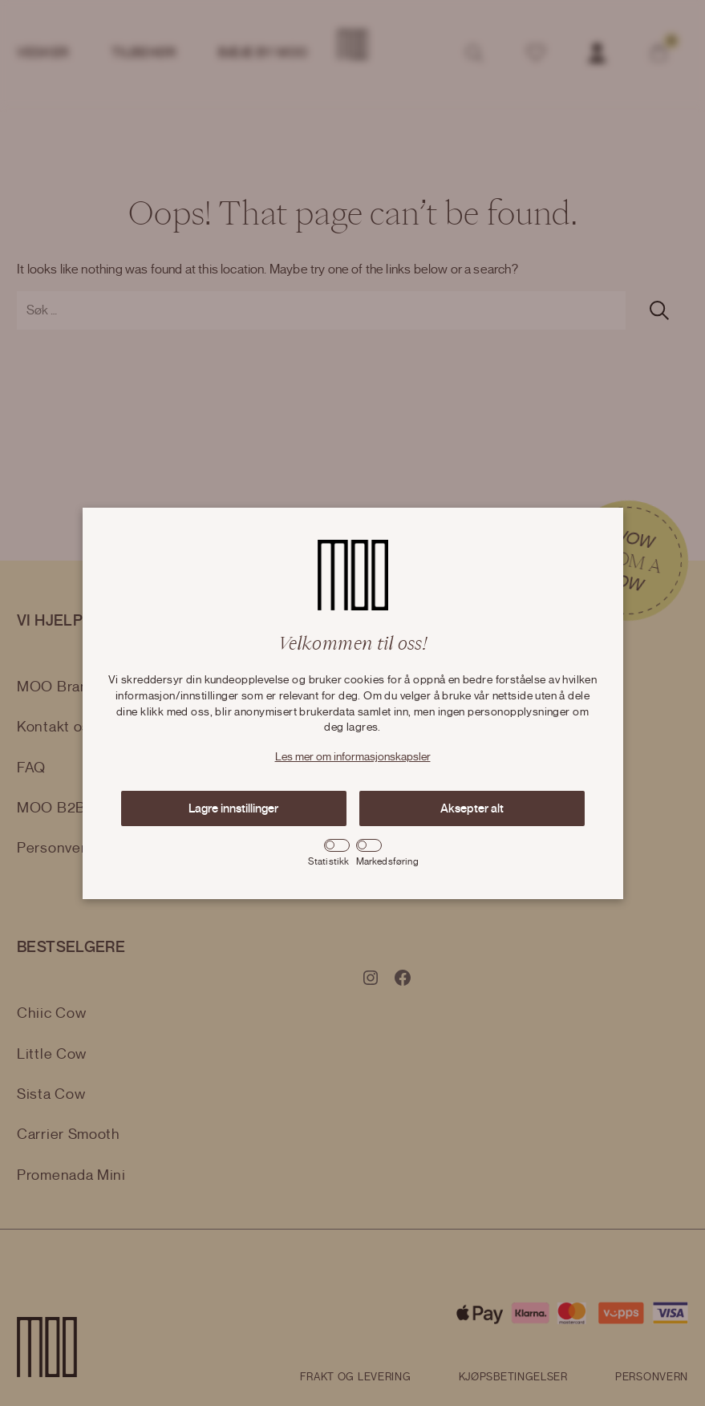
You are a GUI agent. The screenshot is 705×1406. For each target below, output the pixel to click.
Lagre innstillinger (233, 808)
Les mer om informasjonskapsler (353, 757)
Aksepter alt (472, 808)
